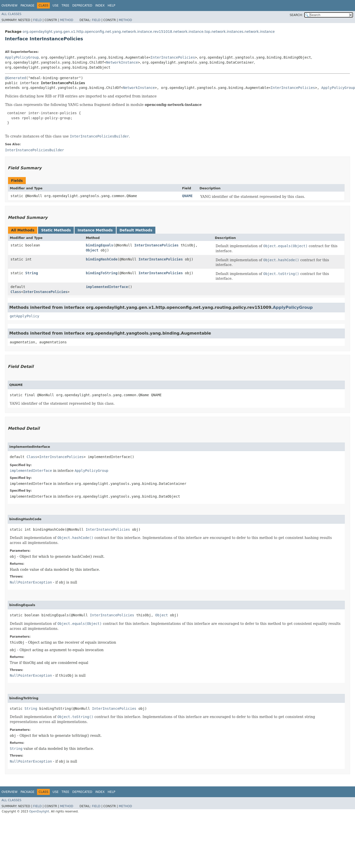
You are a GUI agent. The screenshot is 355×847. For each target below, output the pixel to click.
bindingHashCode (101, 259)
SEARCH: (296, 15)
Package (27, 5)
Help (111, 5)
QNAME (187, 196)
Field (37, 20)
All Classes (11, 14)
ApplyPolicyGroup (22, 57)
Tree (65, 5)
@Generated (15, 78)
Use (56, 5)
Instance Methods (95, 230)
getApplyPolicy (24, 316)
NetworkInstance (122, 62)
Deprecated (82, 5)
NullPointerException (31, 582)
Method (66, 20)
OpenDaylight (39, 811)
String (31, 273)
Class (16, 292)
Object (92, 250)
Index (100, 5)
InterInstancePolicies (173, 57)
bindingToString (101, 273)
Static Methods (56, 230)
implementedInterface (107, 287)
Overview (10, 5)
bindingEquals (99, 245)
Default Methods (136, 230)
